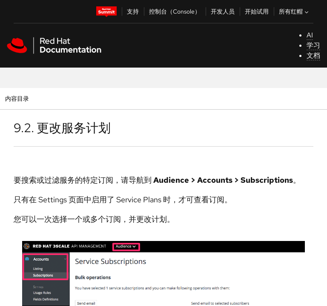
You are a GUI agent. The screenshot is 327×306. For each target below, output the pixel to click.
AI (310, 35)
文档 (313, 55)
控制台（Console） (175, 11)
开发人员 (223, 11)
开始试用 (257, 11)
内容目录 (17, 98)
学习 (313, 45)
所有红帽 (294, 11)
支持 (133, 11)
